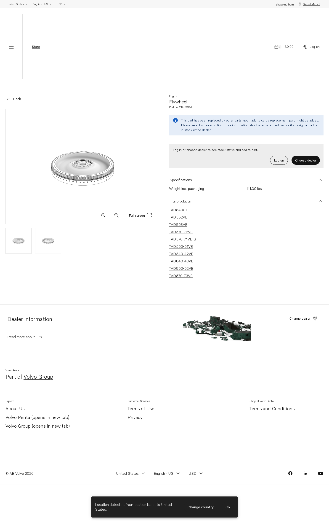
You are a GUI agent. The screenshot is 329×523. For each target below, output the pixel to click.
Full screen (140, 215)
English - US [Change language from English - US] (42, 4)
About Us (15, 409)
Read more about (25, 337)
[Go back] (13, 99)
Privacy (135, 417)
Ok (228, 507)
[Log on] (311, 46)
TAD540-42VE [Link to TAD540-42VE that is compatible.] (181, 253)
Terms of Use (140, 408)
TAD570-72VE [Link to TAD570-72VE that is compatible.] (181, 231)
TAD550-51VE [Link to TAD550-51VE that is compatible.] (181, 246)
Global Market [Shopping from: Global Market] (309, 4)
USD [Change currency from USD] (61, 4)
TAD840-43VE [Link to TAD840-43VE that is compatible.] (181, 261)
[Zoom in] (103, 215)
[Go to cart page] (284, 46)
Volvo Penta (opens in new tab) (37, 417)
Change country (201, 507)
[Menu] (11, 46)
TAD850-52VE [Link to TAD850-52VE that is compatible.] (181, 268)
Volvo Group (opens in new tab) (37, 426)
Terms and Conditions (272, 408)
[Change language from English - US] (167, 473)
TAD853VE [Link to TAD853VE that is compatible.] (178, 224)
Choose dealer (305, 160)
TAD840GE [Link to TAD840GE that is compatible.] (178, 210)
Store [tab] (36, 47)
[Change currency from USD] (196, 473)
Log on (279, 160)
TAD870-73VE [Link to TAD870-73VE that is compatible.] (181, 275)
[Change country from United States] (131, 473)
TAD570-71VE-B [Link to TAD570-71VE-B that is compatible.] (182, 239)
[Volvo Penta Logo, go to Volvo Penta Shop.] (164, 46)
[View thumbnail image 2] (48, 241)
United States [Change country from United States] (18, 4)
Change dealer (303, 318)
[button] (246, 180)
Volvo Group (38, 377)
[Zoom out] (116, 215)
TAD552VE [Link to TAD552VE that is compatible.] (178, 217)
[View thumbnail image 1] (18, 241)
